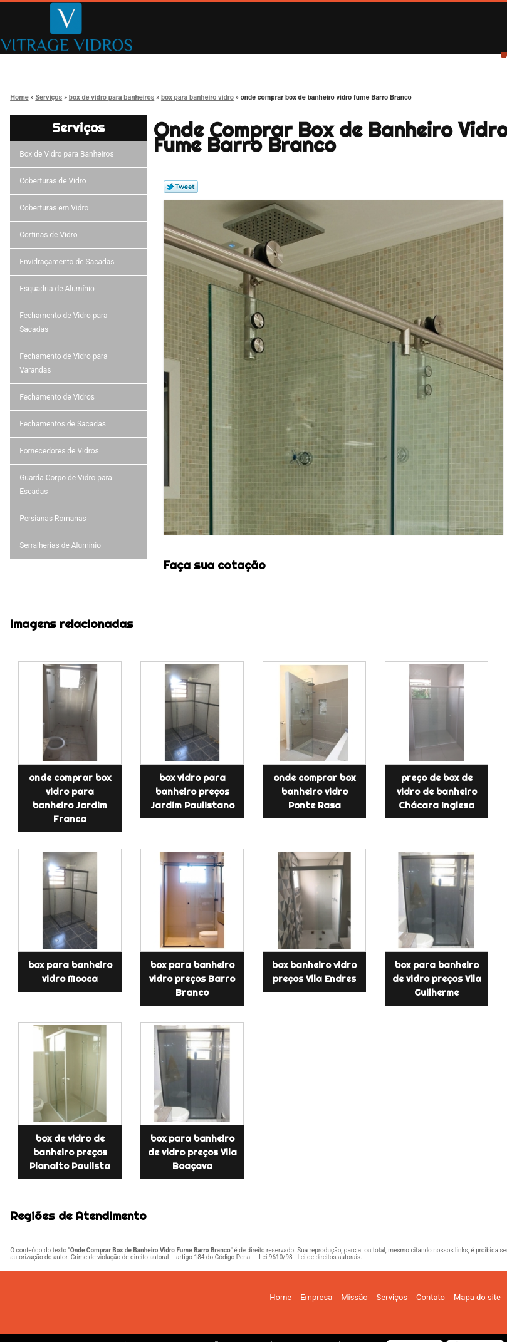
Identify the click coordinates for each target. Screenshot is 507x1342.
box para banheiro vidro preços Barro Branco (192, 978)
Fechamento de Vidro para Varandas (63, 363)
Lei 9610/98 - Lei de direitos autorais (309, 1257)
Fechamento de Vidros (58, 397)
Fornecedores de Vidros (61, 450)
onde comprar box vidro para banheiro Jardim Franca (70, 798)
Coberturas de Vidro (54, 181)
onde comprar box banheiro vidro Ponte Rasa (314, 791)
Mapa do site (477, 1297)
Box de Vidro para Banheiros (68, 154)
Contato (400, 64)
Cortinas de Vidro (50, 234)
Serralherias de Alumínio (62, 545)
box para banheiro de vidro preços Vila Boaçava (192, 1152)
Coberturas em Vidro (55, 208)
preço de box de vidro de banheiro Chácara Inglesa (437, 791)
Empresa (133, 64)
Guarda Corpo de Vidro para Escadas (65, 484)
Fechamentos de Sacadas (64, 424)
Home (44, 64)
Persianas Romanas (54, 518)
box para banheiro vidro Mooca (70, 971)
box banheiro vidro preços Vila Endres (314, 971)
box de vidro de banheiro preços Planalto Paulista (69, 1152)
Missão (222, 64)
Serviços (311, 64)
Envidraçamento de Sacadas (68, 261)
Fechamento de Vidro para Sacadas (63, 322)
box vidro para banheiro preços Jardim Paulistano (192, 791)
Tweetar (181, 186)
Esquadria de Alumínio (58, 288)
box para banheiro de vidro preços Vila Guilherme (436, 978)
